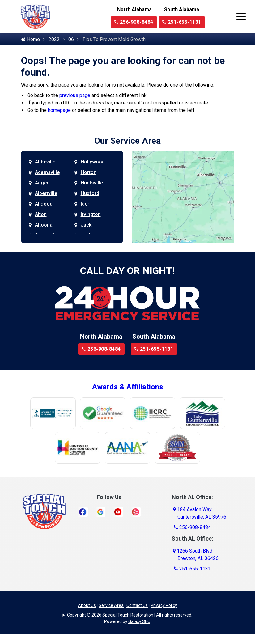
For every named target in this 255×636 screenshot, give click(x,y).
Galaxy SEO (139, 621)
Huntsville (92, 183)
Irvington (91, 214)
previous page (74, 95)
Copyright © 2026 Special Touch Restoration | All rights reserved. (129, 615)
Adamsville (47, 172)
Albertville (46, 193)
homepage (59, 110)
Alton (41, 214)
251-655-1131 (181, 22)
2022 (54, 39)
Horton (88, 172)
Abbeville (45, 162)
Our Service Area (127, 141)
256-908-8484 (133, 22)
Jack (86, 225)
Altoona (44, 225)
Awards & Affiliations (127, 387)
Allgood (44, 204)
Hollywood (93, 162)
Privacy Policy (164, 605)
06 (71, 39)
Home (30, 39)
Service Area (111, 605)
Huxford (90, 193)
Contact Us (137, 605)
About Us (87, 605)
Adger (42, 183)
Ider (85, 204)
